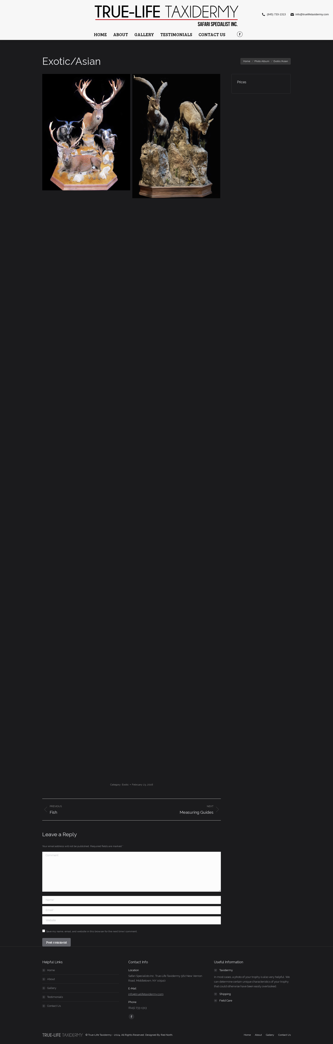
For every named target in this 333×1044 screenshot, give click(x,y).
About (51, 979)
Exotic (125, 784)
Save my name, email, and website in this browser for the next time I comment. (91, 931)
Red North (166, 1034)
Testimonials (55, 997)
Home (51, 970)
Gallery (51, 988)
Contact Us (54, 1005)
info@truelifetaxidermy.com (146, 994)
